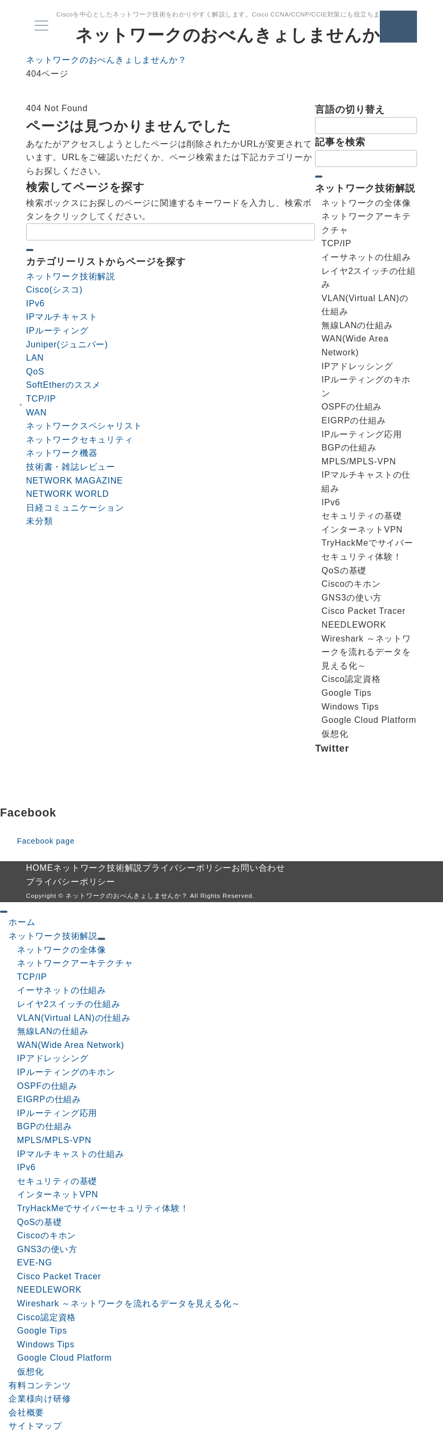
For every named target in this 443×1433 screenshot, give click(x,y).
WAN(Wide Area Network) (70, 1044)
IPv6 (35, 303)
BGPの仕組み (44, 1126)
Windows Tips (45, 1344)
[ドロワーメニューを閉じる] (3, 912)
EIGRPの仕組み (49, 1099)
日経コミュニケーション (75, 507)
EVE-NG (34, 1262)
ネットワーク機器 (61, 452)
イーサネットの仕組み (61, 990)
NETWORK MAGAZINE (74, 480)
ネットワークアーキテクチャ (75, 963)
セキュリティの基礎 (57, 1181)
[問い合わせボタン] (398, 27)
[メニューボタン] (41, 26)
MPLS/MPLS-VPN (54, 1140)
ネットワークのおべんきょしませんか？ (236, 35)
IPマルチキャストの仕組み (70, 1154)
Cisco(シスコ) (54, 289)
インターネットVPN (57, 1194)
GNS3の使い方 (47, 1249)
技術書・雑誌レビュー (70, 466)
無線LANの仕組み (52, 1031)
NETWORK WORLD (67, 493)
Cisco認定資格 (46, 1317)
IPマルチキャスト (61, 316)
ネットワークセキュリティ (79, 439)
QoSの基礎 (39, 1222)
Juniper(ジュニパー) (67, 344)
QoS (35, 371)
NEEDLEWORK (49, 1289)
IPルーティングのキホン (66, 1072)
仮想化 (30, 1371)
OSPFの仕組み (47, 1085)
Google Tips (42, 1330)
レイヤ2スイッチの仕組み (69, 1004)
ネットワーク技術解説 (70, 276)
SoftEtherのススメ (63, 384)
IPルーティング (57, 330)
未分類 (39, 521)
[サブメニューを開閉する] (101, 939)
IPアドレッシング (52, 1058)
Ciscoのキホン (46, 1235)
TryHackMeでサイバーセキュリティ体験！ (103, 1208)
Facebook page (45, 841)
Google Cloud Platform (64, 1357)
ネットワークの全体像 (61, 949)
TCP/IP (41, 398)
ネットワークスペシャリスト (84, 425)
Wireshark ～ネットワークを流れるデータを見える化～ (128, 1303)
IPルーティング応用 (57, 1113)
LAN (35, 357)
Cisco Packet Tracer (59, 1276)
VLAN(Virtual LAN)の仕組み (74, 1017)
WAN (36, 412)
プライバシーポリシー (70, 881)
